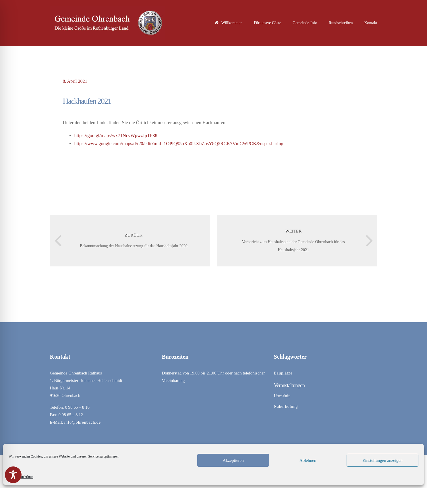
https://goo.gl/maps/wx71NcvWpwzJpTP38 (115, 135)
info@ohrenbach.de (82, 422)
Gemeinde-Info (305, 23)
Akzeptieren (233, 460)
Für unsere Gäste (267, 23)
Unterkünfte (282, 396)
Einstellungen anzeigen (382, 460)
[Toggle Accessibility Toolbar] (13, 475)
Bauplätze (283, 373)
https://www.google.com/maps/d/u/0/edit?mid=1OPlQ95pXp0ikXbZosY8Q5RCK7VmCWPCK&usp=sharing (178, 143)
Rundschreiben (341, 23)
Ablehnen (308, 460)
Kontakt (370, 23)
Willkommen (228, 23)
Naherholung (286, 406)
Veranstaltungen (289, 385)
